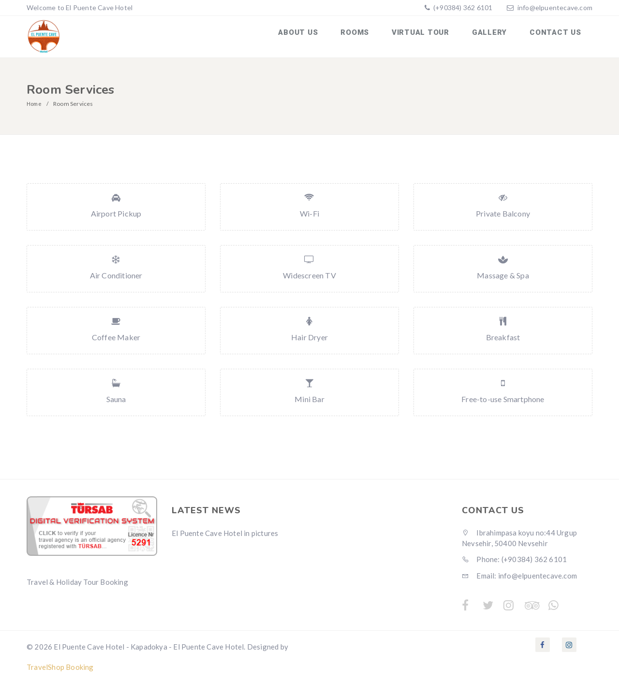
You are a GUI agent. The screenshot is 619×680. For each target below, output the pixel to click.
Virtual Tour (428, 35)
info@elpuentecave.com (554, 7)
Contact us (557, 35)
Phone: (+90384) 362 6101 (514, 556)
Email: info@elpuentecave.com (519, 572)
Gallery (494, 35)
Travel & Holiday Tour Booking (77, 579)
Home (35, 100)
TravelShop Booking (60, 664)
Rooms (367, 35)
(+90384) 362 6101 (462, 7)
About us (313, 35)
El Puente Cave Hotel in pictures (225, 530)
